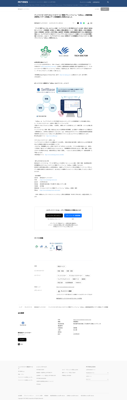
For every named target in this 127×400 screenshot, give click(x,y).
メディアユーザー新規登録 (73, 215)
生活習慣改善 (69, 282)
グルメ (81, 5)
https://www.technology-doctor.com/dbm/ (54, 154)
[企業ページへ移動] (23, 324)
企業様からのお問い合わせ (72, 395)
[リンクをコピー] (91, 23)
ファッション (59, 5)
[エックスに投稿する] (78, 23)
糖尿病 (83, 279)
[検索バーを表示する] (108, 2)
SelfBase (87, 275)
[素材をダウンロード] (88, 23)
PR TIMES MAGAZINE (41, 378)
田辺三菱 (60, 282)
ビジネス (76, 5)
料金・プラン (21, 374)
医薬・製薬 (61, 271)
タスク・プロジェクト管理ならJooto (70, 369)
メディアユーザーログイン (54, 215)
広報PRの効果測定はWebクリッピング (45, 381)
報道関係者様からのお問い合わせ (57, 395)
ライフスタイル (68, 5)
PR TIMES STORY (40, 369)
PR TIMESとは (21, 371)
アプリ (37, 5)
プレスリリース (28, 307)
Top (19, 5)
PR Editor (39, 384)
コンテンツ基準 (39, 395)
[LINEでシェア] (84, 23)
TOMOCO (78, 282)
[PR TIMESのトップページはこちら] (36, 2)
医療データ (76, 279)
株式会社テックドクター (40, 307)
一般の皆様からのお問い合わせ (87, 395)
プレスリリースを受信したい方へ (25, 377)
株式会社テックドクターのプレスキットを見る (69, 298)
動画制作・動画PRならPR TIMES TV (44, 372)
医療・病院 (70, 271)
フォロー (22, 339)
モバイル (32, 5)
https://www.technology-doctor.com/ (48, 179)
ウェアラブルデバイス (64, 279)
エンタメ (43, 5)
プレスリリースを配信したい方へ (25, 380)
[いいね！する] (73, 23)
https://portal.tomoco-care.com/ (49, 66)
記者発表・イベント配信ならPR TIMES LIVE (46, 375)
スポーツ (87, 5)
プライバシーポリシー (29, 395)
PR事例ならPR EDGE (66, 375)
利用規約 (46, 395)
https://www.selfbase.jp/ (51, 136)
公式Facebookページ (90, 369)
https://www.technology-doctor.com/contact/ (50, 190)
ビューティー (50, 5)
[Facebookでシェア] (81, 23)
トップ (20, 307)
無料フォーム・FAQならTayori (68, 372)
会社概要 (20, 395)
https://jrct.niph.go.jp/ (65, 74)
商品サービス (61, 266)
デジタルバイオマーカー (75, 275)
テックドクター (62, 275)
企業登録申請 (96, 2)
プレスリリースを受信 (85, 2)
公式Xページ (89, 376)
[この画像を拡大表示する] (41, 246)
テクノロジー (24, 5)
